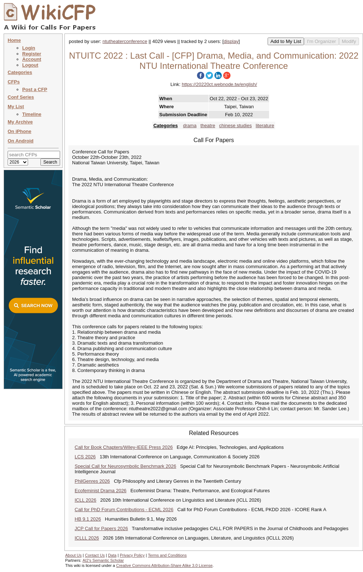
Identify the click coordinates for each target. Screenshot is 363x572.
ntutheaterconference (125, 41)
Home (14, 40)
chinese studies (235, 125)
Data (112, 555)
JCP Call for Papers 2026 (101, 528)
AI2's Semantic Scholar (103, 560)
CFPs (14, 82)
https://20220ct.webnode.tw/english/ (219, 84)
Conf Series (21, 97)
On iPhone (19, 131)
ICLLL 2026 (87, 538)
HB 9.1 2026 (88, 519)
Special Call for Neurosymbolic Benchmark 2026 (125, 466)
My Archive (20, 122)
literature (265, 125)
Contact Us (94, 555)
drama (190, 125)
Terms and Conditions (167, 555)
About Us (73, 555)
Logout (30, 65)
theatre (207, 125)
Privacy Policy (132, 555)
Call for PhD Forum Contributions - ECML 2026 (124, 509)
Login (28, 48)
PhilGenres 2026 (92, 481)
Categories (20, 72)
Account (31, 59)
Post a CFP (34, 89)
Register (31, 53)
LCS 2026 (85, 456)
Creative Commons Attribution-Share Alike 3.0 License (164, 565)
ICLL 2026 (85, 500)
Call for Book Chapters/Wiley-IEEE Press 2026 (124, 447)
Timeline (32, 114)
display (231, 41)
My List (16, 106)
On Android (20, 141)
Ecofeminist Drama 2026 (100, 490)
